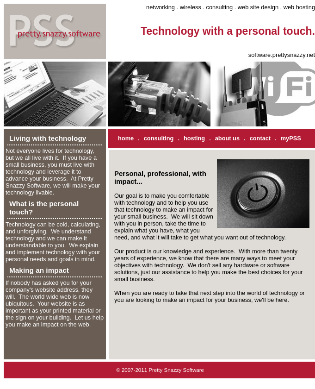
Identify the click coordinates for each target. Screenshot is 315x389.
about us (227, 138)
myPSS (291, 138)
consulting (159, 138)
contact (260, 138)
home (126, 138)
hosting (194, 138)
